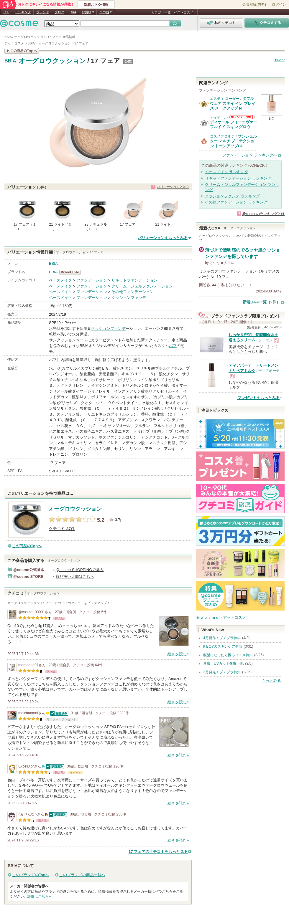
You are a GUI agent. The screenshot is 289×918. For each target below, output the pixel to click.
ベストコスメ (183, 12)
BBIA (10, 61)
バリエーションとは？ (173, 186)
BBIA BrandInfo (71, 272)
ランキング (23, 12)
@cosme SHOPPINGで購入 (80, 570)
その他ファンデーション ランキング (236, 202)
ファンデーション (91, 280)
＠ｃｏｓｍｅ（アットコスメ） (223, 617)
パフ (173, 345)
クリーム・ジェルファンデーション (142, 286)
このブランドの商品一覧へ (82, 875)
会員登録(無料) (254, 4)
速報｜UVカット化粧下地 (223, 663)
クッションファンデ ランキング (232, 196)
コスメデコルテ (222, 136)
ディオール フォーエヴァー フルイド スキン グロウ (233, 124)
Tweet (279, 60)
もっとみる (271, 680)
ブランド (42, 12)
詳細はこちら (38, 896)
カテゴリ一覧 (161, 12)
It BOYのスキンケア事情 (222, 646)
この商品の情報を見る (21, 51)
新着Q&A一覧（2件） (261, 302)
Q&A (73, 12)
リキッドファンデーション (134, 280)
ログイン (279, 4)
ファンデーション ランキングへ (249, 155)
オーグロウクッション (52, 60)
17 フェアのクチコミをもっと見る (158, 851)
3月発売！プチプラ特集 (222, 672)
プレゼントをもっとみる (258, 398)
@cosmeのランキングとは (263, 214)
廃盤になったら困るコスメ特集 (228, 655)
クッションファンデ (128, 297)
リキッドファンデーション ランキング (238, 178)
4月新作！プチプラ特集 (222, 638)
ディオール (219, 117)
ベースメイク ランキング (226, 172)
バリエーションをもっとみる (163, 238)
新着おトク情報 (96, 5)
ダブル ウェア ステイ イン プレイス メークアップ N (232, 103)
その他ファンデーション (132, 292)
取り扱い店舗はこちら (75, 576)
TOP (6, 12)
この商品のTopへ (27, 546)
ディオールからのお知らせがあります (240, 117)
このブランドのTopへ (30, 875)
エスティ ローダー (224, 99)
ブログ (59, 12)
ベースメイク (60, 280)
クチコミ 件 (62, 529)
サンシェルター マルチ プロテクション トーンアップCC (233, 141)
